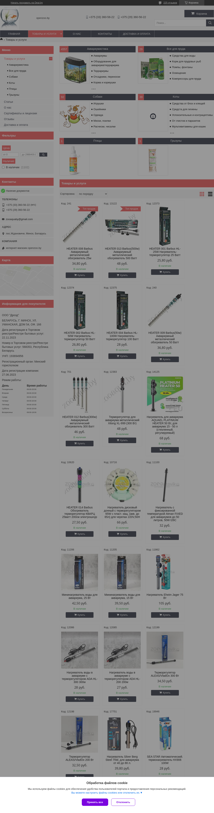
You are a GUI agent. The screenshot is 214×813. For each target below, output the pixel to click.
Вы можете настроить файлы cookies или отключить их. (105, 793)
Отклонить (124, 802)
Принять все (95, 802)
